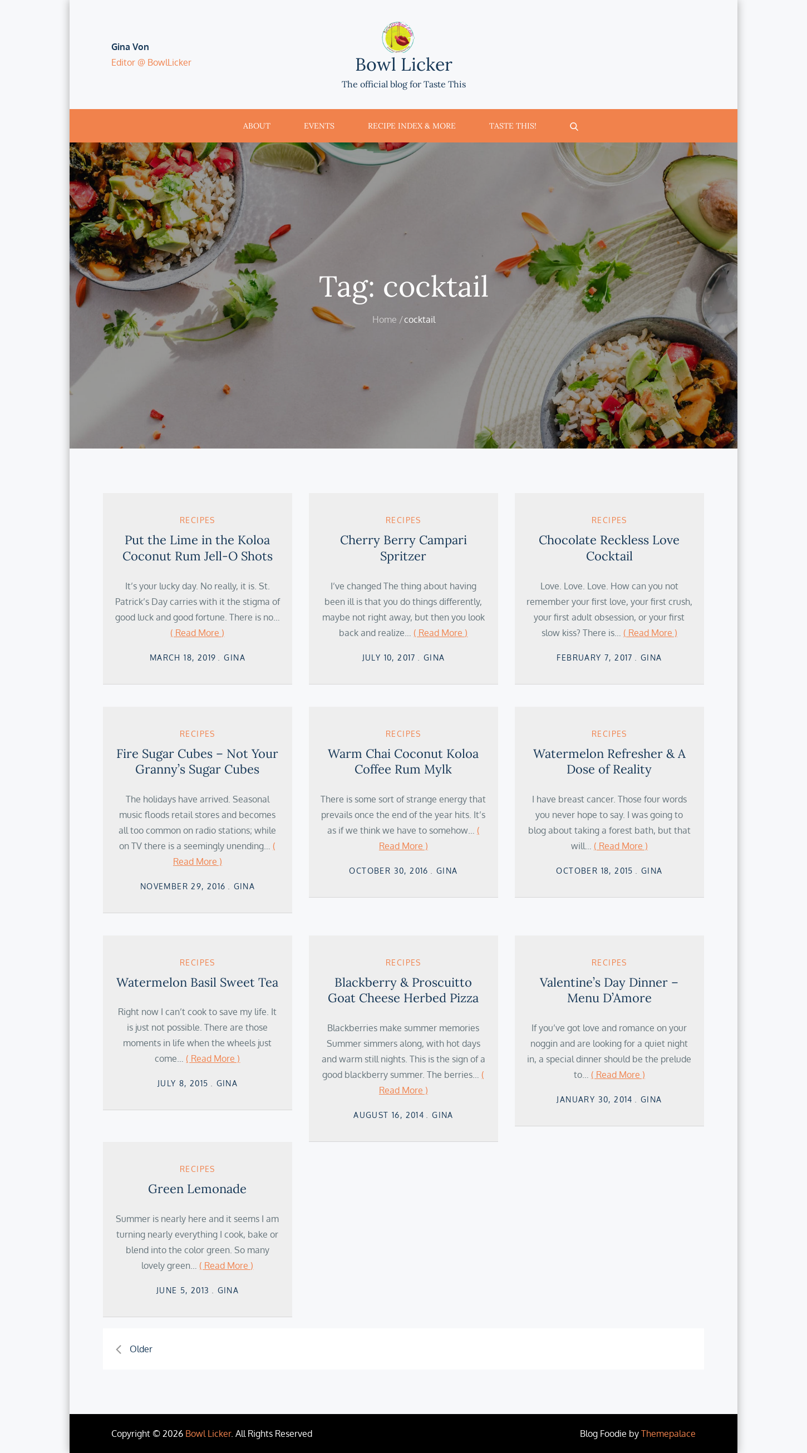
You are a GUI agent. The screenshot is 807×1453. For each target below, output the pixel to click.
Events (319, 126)
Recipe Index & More (412, 126)
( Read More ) (197, 632)
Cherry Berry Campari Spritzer (403, 548)
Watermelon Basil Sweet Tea (197, 982)
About (256, 126)
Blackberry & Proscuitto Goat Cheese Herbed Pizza (403, 990)
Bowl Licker (403, 64)
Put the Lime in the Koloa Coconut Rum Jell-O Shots (197, 548)
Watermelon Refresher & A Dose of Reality (609, 761)
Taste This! (513, 126)
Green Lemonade (197, 1188)
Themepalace (668, 1433)
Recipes (197, 520)
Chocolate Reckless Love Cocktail (609, 548)
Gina (234, 657)
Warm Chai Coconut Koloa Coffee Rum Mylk (403, 761)
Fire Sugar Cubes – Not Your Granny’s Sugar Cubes (197, 761)
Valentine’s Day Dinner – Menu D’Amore (609, 990)
